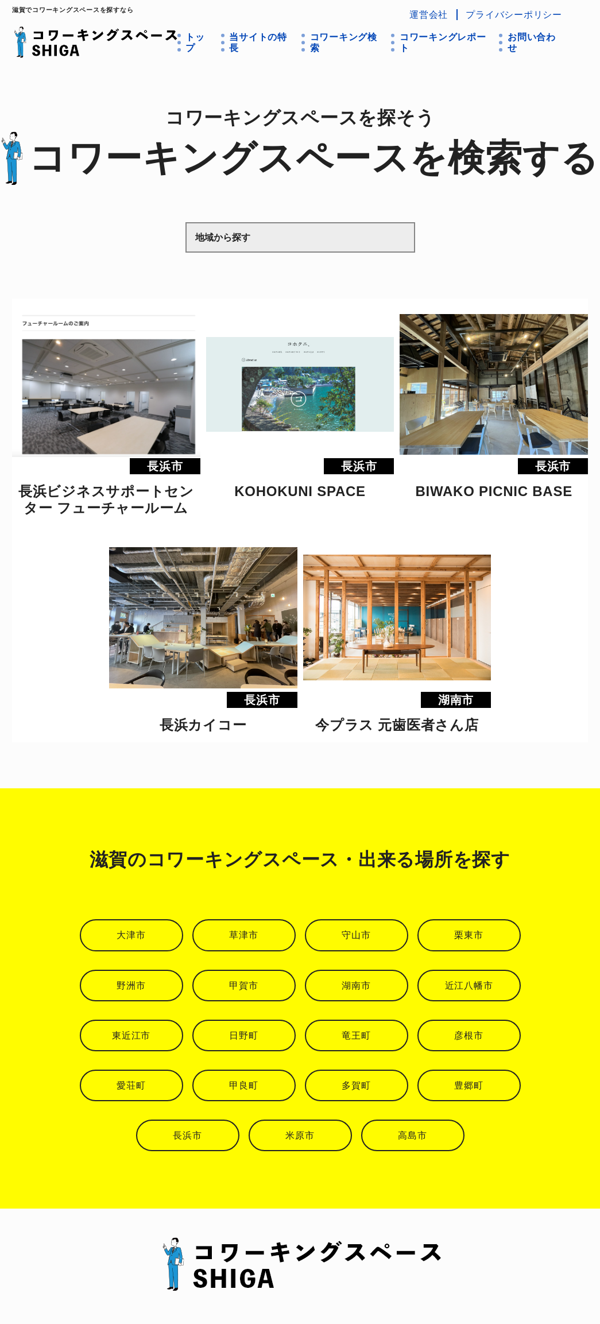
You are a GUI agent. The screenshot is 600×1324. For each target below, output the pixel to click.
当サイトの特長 (258, 42)
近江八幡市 (469, 985)
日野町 (243, 1035)
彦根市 (468, 1035)
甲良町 (243, 1085)
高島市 (412, 1135)
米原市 (299, 1135)
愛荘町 (131, 1085)
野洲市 (131, 985)
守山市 (356, 935)
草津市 (243, 935)
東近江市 (131, 1035)
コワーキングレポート (443, 42)
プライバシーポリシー (514, 15)
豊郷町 (468, 1085)
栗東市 (468, 935)
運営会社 (428, 15)
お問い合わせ (532, 42)
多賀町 (356, 1085)
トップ (195, 42)
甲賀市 (243, 985)
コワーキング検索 (343, 42)
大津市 (131, 935)
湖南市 (356, 985)
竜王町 (356, 1035)
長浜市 (187, 1135)
